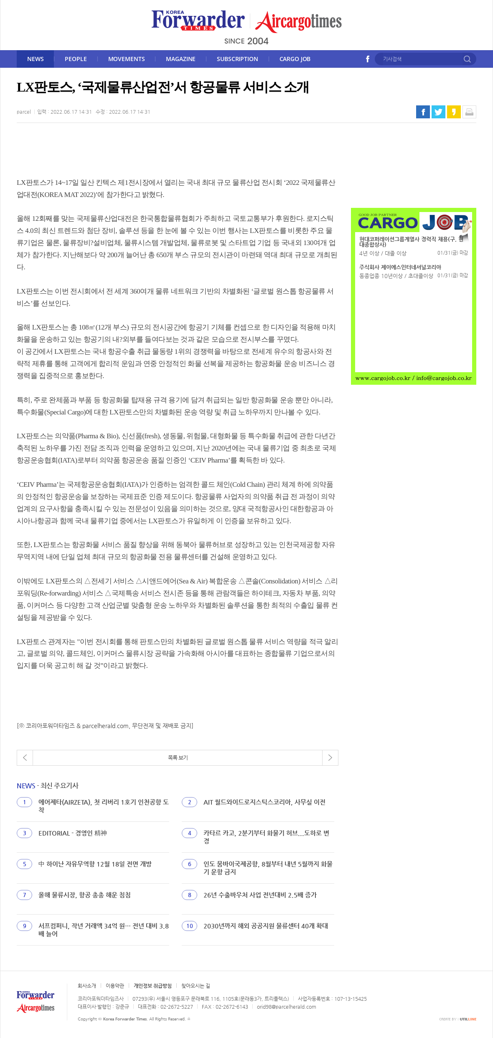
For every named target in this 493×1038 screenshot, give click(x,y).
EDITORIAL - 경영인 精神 (72, 832)
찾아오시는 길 (195, 986)
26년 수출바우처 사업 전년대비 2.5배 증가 (260, 894)
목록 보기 (178, 757)
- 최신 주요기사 (47, 786)
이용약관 (115, 986)
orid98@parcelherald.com (286, 1007)
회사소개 (87, 986)
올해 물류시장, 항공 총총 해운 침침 (84, 894)
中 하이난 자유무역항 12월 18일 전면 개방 (95, 863)
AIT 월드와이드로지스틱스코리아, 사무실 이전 (264, 801)
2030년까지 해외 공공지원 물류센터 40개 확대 (265, 925)
